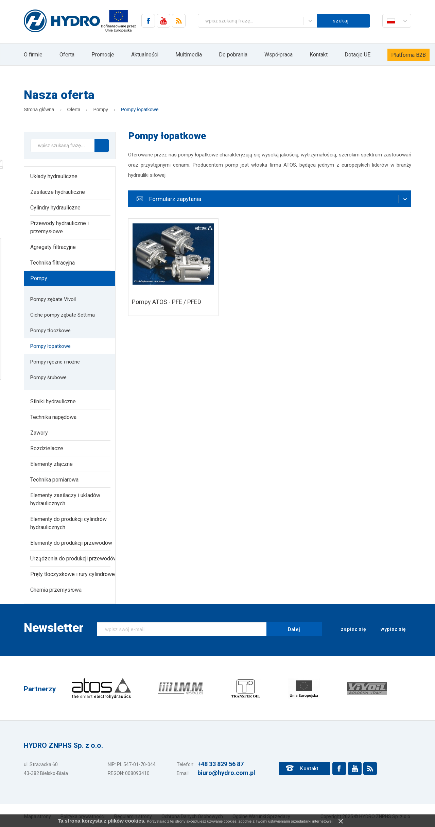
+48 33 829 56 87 (220, 763)
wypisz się (388, 629)
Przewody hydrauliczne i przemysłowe (59, 227)
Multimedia (188, 54)
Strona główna (39, 109)
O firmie (33, 54)
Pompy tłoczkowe (50, 330)
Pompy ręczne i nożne (55, 362)
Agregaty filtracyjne (53, 247)
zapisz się (349, 629)
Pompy (100, 109)
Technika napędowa (53, 417)
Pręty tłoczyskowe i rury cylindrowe (72, 574)
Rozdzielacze (46, 448)
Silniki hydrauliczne (53, 401)
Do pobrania (233, 54)
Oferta (66, 54)
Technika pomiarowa (54, 479)
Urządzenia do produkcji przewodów (73, 558)
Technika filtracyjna (52, 262)
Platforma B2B (408, 55)
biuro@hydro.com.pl (226, 772)
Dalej (294, 629)
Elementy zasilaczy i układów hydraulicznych (65, 499)
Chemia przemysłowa (56, 590)
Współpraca (278, 54)
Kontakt (319, 54)
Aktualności (144, 54)
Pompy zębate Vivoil (53, 299)
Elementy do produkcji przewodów (71, 543)
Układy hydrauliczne (53, 176)
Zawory (39, 432)
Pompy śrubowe (48, 377)
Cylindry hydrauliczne (55, 207)
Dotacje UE (357, 54)
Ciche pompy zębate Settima (62, 315)
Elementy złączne (51, 464)
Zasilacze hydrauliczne (57, 192)
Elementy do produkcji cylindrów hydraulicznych (68, 523)
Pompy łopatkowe (140, 109)
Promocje (102, 54)
